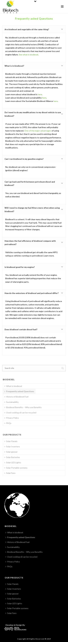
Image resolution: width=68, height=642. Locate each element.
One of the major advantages (37, 130)
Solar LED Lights (12, 462)
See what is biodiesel (28, 54)
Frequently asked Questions (19, 391)
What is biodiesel (13, 386)
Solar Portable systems (15, 467)
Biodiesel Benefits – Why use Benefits (23, 407)
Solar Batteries (12, 457)
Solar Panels (10, 441)
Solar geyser (11, 452)
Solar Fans (9, 473)
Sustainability (11, 402)
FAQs (7, 423)
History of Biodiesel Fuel (16, 396)
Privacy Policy (11, 418)
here (40, 94)
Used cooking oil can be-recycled (20, 412)
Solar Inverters (12, 446)
